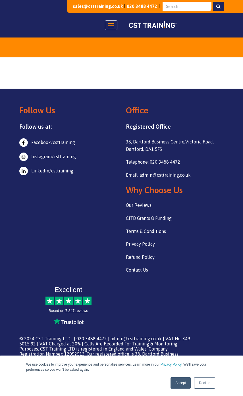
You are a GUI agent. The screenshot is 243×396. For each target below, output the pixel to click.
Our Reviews (138, 205)
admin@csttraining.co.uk (136, 338)
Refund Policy (140, 257)
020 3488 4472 (142, 6)
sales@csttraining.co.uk (97, 6)
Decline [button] (204, 383)
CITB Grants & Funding (149, 218)
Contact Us (137, 269)
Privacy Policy (171, 364)
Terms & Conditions (146, 231)
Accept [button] (180, 383)
